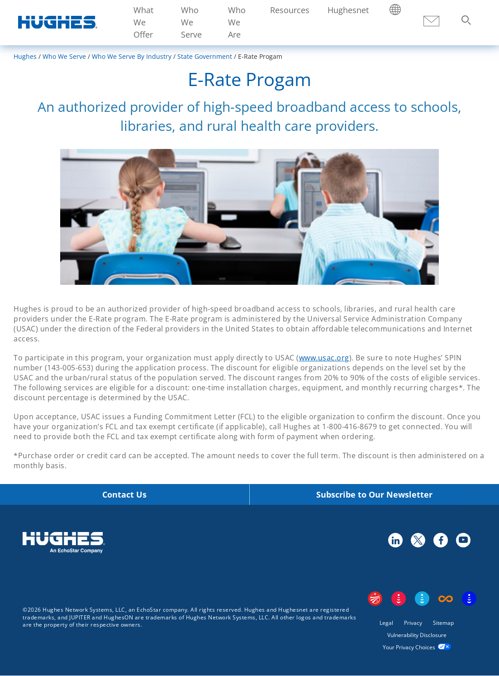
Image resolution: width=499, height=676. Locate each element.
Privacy (413, 623)
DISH (398, 598)
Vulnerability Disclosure (417, 635)
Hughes (25, 56)
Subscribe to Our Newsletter (374, 494)
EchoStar (375, 598)
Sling (422, 598)
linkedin (395, 540)
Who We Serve (191, 22)
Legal (386, 623)
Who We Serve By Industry (131, 56)
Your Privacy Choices (409, 647)
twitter (417, 540)
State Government (204, 56)
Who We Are (237, 22)
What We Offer (143, 22)
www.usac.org (324, 358)
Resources (289, 10)
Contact (431, 21)
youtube (463, 540)
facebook (440, 540)
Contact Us (124, 494)
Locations (395, 10)
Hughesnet (348, 10)
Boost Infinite (445, 598)
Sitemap (443, 623)
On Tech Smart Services (469, 598)
